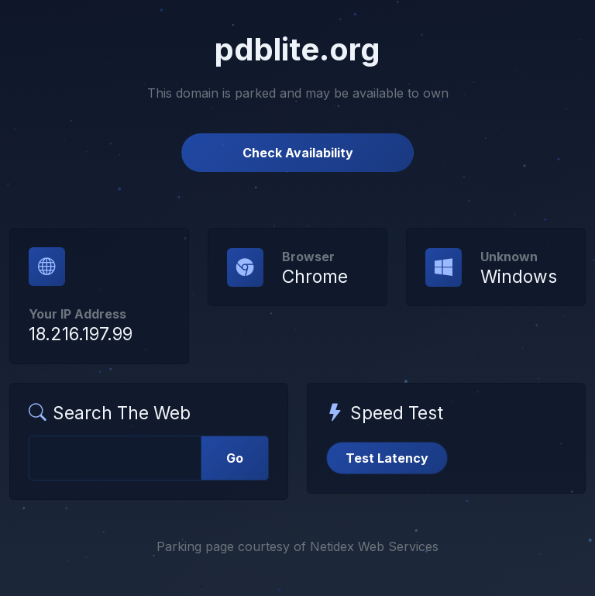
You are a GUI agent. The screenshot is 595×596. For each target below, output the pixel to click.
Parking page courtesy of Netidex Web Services (297, 546)
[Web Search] (115, 458)
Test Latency (387, 458)
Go (234, 458)
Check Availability (297, 152)
